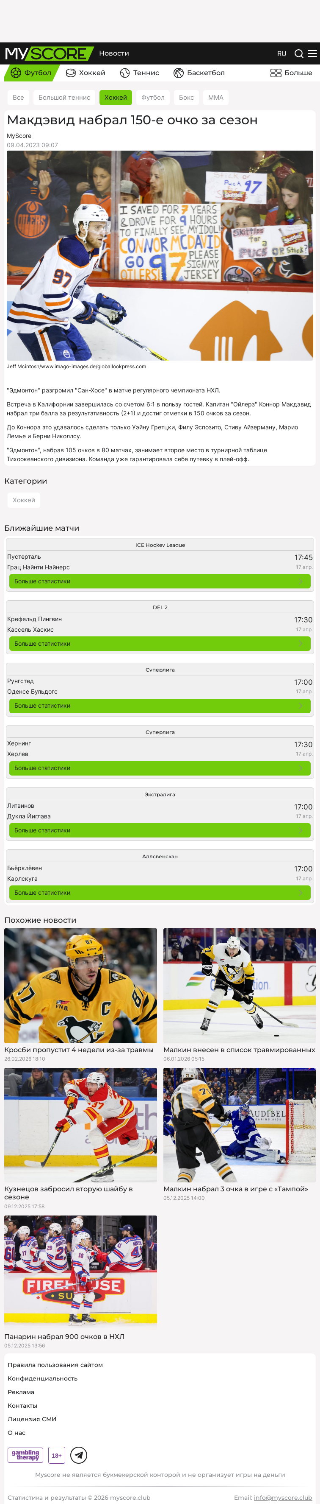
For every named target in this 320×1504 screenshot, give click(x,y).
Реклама (21, 1392)
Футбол (153, 97)
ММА (215, 97)
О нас (16, 1433)
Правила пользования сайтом (55, 1365)
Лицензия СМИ (32, 1419)
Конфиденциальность (42, 1378)
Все (18, 97)
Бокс (186, 97)
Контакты (22, 1405)
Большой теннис (64, 97)
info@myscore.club (283, 1497)
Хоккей (116, 97)
